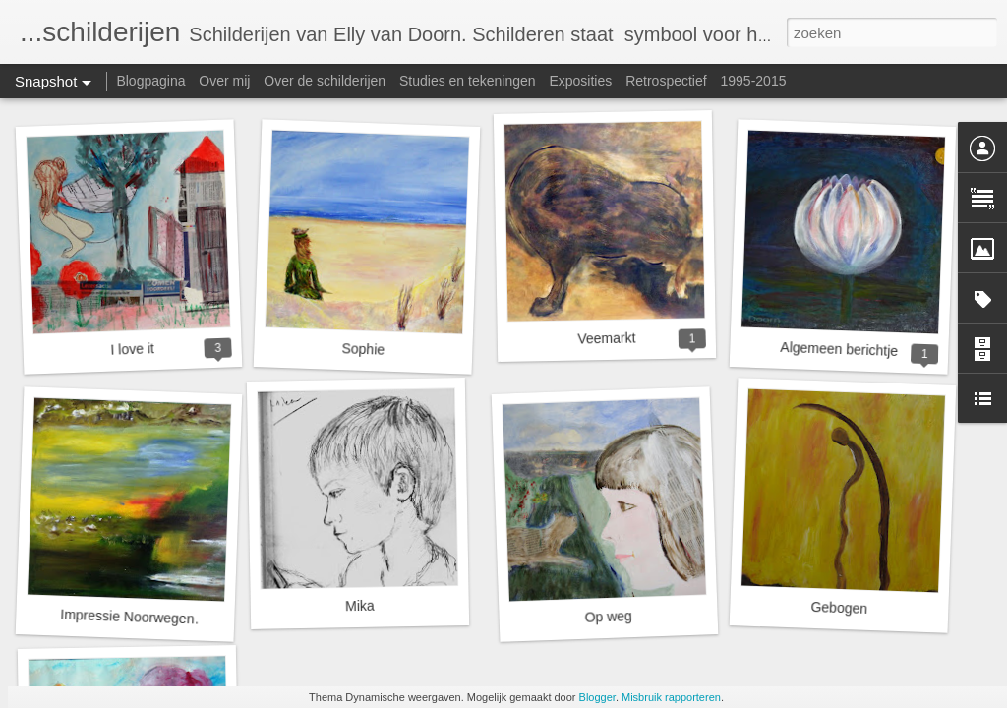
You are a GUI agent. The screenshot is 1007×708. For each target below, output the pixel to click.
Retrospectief (665, 80)
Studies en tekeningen (467, 80)
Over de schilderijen (324, 80)
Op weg (608, 616)
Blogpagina (150, 80)
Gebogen (838, 608)
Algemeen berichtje (839, 349)
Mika (360, 606)
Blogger (597, 697)
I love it (132, 349)
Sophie (363, 349)
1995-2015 (754, 80)
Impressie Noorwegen (127, 617)
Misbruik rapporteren (671, 697)
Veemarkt (606, 337)
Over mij (224, 80)
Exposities (580, 80)
